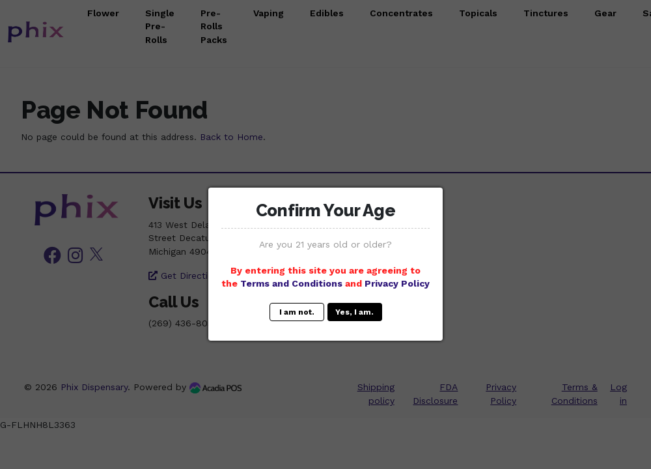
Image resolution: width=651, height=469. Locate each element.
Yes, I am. (354, 312)
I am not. (296, 312)
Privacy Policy (397, 283)
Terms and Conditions (291, 283)
